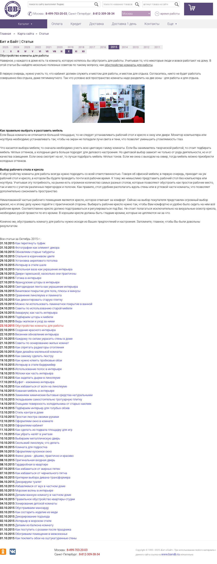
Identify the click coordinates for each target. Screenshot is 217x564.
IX (62, 51)
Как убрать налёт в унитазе (33, 434)
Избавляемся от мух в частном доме (40, 486)
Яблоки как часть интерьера (34, 373)
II (10, 51)
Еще (170, 24)
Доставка (96, 24)
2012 (146, 47)
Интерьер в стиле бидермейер (35, 364)
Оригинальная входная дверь (35, 460)
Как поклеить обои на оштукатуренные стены (46, 538)
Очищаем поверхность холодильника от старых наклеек (53, 404)
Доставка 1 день (124, 24)
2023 (27, 47)
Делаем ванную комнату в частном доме (43, 495)
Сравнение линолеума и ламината (38, 295)
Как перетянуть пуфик (30, 243)
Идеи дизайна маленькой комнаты (38, 351)
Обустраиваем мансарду (32, 508)
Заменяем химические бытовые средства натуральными (54, 395)
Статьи (44, 33)
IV (25, 51)
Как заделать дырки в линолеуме (37, 377)
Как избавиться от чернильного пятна (41, 473)
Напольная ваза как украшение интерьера (44, 269)
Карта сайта (26, 33)
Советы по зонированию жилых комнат (42, 343)
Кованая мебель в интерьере (34, 391)
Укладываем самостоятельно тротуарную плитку (48, 399)
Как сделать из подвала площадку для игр (43, 430)
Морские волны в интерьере (34, 490)
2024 (16, 47)
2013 (136, 47)
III (18, 51)
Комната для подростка (31, 447)
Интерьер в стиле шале (30, 265)
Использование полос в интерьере (38, 369)
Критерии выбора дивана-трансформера (42, 477)
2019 (70, 47)
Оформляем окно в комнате (34, 421)
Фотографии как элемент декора (37, 247)
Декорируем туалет (28, 482)
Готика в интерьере (28, 278)
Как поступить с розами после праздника (43, 529)
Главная (5, 33)
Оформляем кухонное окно (33, 451)
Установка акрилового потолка (36, 260)
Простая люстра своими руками (37, 417)
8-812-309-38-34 (103, 13)
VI (40, 51)
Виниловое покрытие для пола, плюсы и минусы (47, 291)
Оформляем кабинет (29, 425)
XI (76, 51)
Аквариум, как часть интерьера (36, 312)
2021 (49, 47)
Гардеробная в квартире (31, 464)
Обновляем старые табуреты (35, 252)
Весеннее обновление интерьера (37, 334)
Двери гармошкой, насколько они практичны (45, 273)
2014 (125, 47)
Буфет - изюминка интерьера (34, 382)
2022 (38, 47)
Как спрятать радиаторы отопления (39, 347)
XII (83, 51)
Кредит (76, 24)
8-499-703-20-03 (56, 13)
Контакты (151, 24)
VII (47, 51)
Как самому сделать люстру (34, 356)
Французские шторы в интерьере (37, 282)
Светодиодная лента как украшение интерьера (46, 286)
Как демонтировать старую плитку (39, 299)
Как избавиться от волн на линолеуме (41, 386)
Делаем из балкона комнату (34, 525)
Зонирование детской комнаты (36, 503)
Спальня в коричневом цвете (34, 256)
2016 (103, 47)
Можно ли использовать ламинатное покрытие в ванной (53, 304)
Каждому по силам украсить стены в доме (44, 338)
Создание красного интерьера (35, 330)
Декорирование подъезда (32, 516)
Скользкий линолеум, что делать (37, 443)
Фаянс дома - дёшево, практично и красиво (44, 456)
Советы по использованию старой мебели (43, 308)
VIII (54, 51)
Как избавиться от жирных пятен (37, 469)
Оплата (57, 24)
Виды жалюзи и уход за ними (35, 321)
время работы (170, 13)
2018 (81, 47)
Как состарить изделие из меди (36, 512)
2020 (60, 47)
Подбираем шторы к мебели (34, 317)
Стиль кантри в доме (29, 412)
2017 (92, 47)
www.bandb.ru (170, 554)
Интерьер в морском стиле (33, 521)
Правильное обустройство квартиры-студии (45, 499)
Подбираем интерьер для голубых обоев (42, 408)
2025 (5, 47)
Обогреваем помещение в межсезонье (41, 534)
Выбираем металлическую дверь (37, 438)
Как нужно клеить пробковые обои (38, 360)
